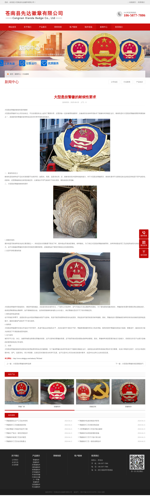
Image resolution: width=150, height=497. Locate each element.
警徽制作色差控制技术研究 (89, 421)
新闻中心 (103, 27)
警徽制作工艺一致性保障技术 (90, 441)
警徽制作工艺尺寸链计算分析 (90, 437)
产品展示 (43, 27)
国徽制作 (36, 462)
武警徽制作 (36, 465)
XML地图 (101, 492)
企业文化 (15, 462)
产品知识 (139, 82)
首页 (11, 74)
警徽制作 (36, 460)
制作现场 (88, 27)
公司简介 (15, 460)
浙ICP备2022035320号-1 (88, 492)
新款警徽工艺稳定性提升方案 (17, 429)
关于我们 (27, 27)
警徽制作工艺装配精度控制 (16, 425)
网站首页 (12, 27)
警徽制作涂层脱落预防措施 (89, 433)
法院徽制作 (36, 484)
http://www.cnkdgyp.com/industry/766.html (27, 358)
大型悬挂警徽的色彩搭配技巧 (132, 364)
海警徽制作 (36, 470)
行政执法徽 (36, 477)
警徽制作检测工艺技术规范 (16, 437)
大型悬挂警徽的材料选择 (22, 364)
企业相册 (15, 465)
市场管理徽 (36, 475)
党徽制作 (36, 482)
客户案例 (73, 27)
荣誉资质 (58, 27)
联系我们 (141, 2)
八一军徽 (36, 479)
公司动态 (114, 82)
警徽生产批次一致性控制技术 (17, 433)
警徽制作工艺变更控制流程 (89, 425)
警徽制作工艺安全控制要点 (16, 441)
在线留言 (132, 2)
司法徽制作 (36, 487)
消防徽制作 (36, 467)
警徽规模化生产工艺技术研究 (17, 421)
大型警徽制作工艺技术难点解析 (90, 429)
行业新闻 (26, 74)
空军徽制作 (36, 472)
